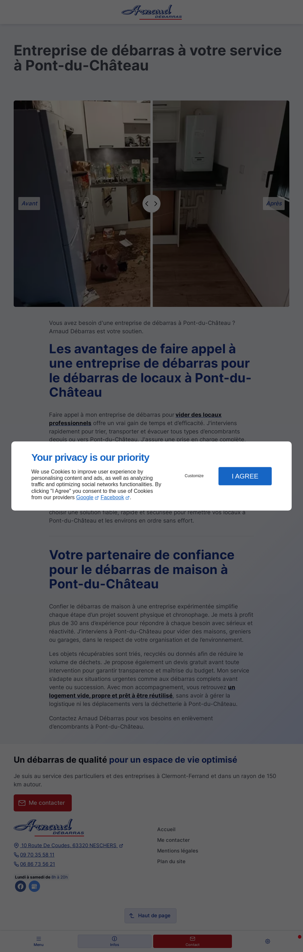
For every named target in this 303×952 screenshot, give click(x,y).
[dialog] (151, 476)
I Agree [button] (245, 476)
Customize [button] (194, 475)
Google (84, 497)
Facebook (112, 497)
